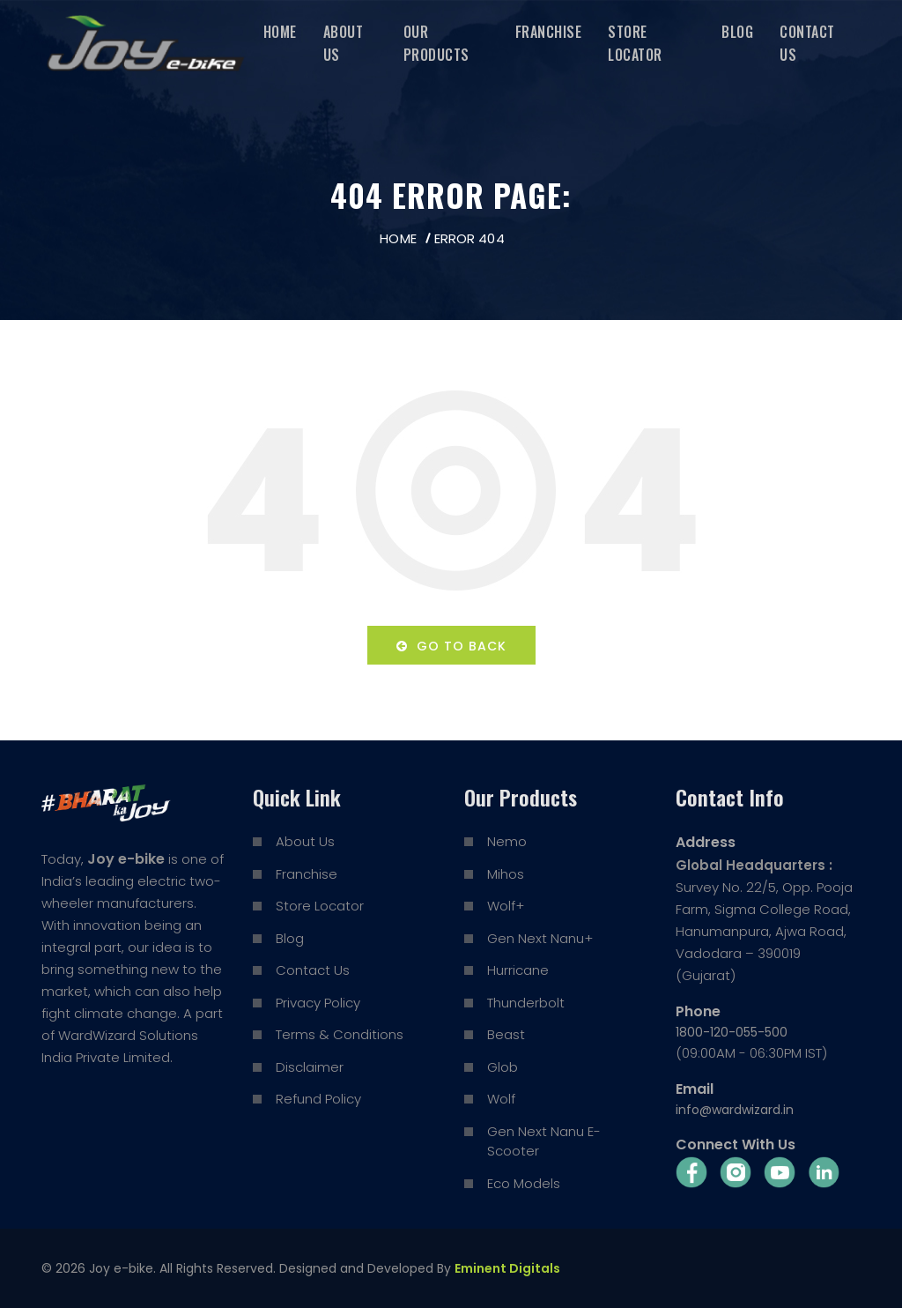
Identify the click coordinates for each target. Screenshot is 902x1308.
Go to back (451, 646)
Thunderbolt (526, 1002)
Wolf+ (505, 905)
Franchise (548, 31)
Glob (502, 1067)
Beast (506, 1034)
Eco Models (523, 1183)
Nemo (507, 841)
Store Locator (635, 43)
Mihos (505, 874)
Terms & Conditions (339, 1034)
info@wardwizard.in (735, 1109)
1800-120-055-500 (731, 1032)
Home (280, 31)
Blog (737, 31)
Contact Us (807, 43)
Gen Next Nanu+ (540, 938)
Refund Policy (318, 1098)
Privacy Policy (318, 1002)
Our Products (436, 43)
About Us (343, 43)
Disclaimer (310, 1067)
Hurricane (518, 970)
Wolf (501, 1098)
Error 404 (469, 238)
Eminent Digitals (507, 1268)
